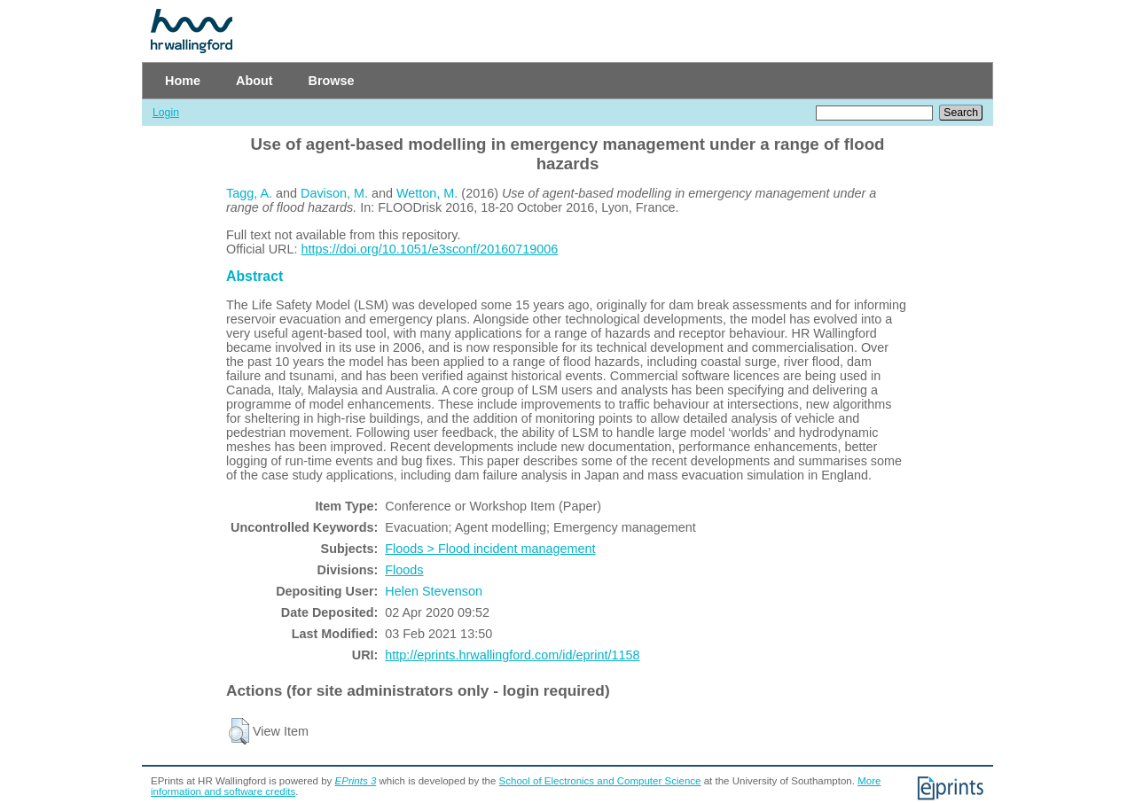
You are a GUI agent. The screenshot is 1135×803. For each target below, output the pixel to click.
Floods (404, 570)
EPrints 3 (356, 781)
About (254, 81)
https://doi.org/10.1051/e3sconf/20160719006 (430, 249)
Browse (332, 81)
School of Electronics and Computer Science (600, 781)
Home (182, 81)
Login (166, 112)
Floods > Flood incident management (490, 549)
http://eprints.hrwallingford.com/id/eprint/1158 (512, 655)
